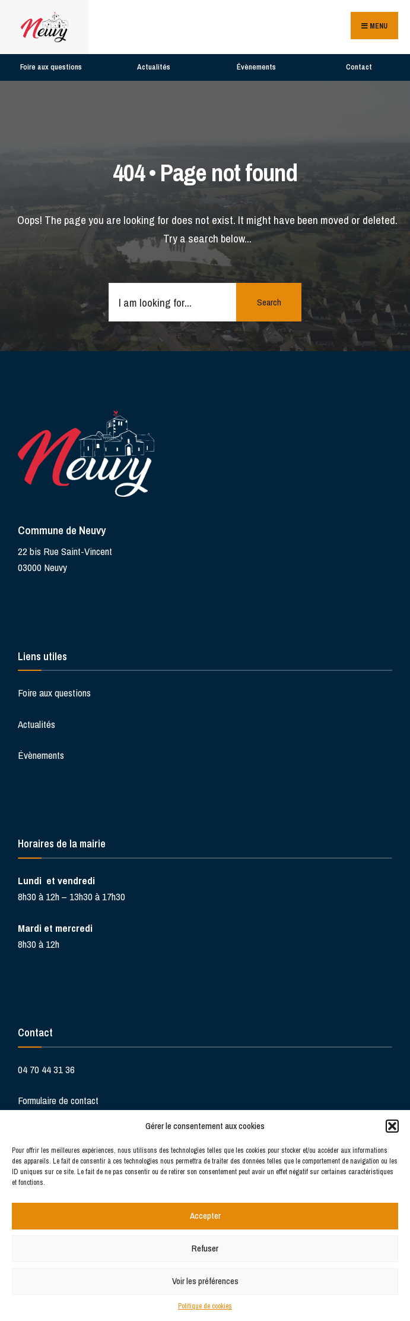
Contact (359, 67)
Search (269, 302)
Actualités (153, 67)
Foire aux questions (51, 67)
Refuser (205, 1248)
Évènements (256, 67)
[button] (392, 1126)
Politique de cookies (205, 1306)
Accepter (205, 1215)
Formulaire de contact (58, 1100)
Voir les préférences (205, 1281)
